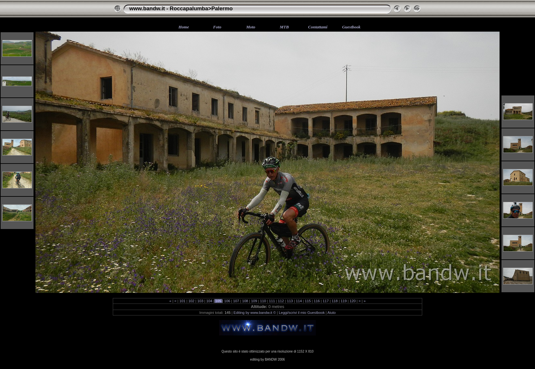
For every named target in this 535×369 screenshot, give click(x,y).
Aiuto (331, 312)
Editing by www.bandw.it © (255, 312)
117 (326, 301)
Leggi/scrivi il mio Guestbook (302, 312)
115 (308, 301)
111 (272, 301)
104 (209, 301)
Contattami (317, 27)
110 (263, 301)
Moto (250, 27)
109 (254, 301)
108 (245, 301)
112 (281, 301)
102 (191, 301)
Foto (217, 27)
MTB (284, 27)
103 (200, 301)
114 (299, 301)
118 (335, 301)
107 (236, 301)
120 (353, 301)
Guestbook (351, 27)
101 (182, 301)
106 (227, 301)
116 (317, 301)
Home (184, 27)
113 (290, 301)
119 (344, 301)
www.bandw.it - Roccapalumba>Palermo (181, 8)
